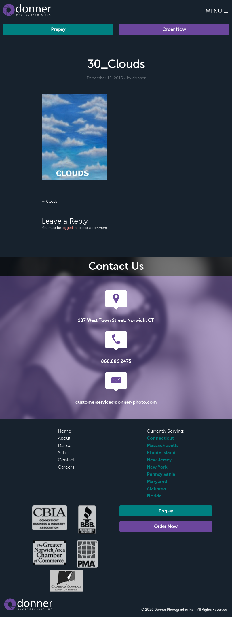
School (65, 452)
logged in (69, 228)
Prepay (58, 29)
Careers (66, 467)
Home (64, 431)
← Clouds (49, 201)
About (64, 438)
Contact (66, 460)
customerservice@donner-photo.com (116, 402)
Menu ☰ (217, 11)
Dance (64, 445)
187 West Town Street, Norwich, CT (116, 320)
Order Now (174, 29)
